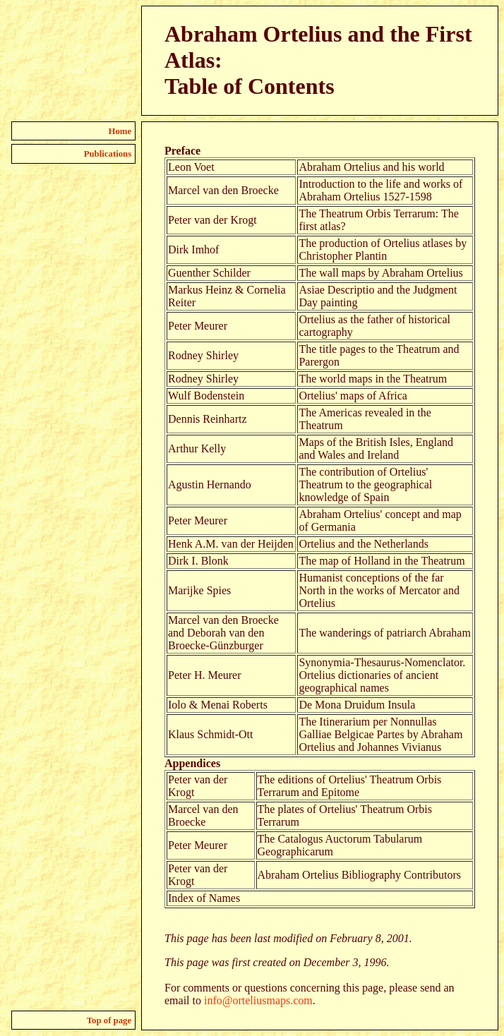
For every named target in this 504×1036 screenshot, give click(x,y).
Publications (108, 154)
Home (120, 131)
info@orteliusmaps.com (258, 1000)
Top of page (109, 1020)
